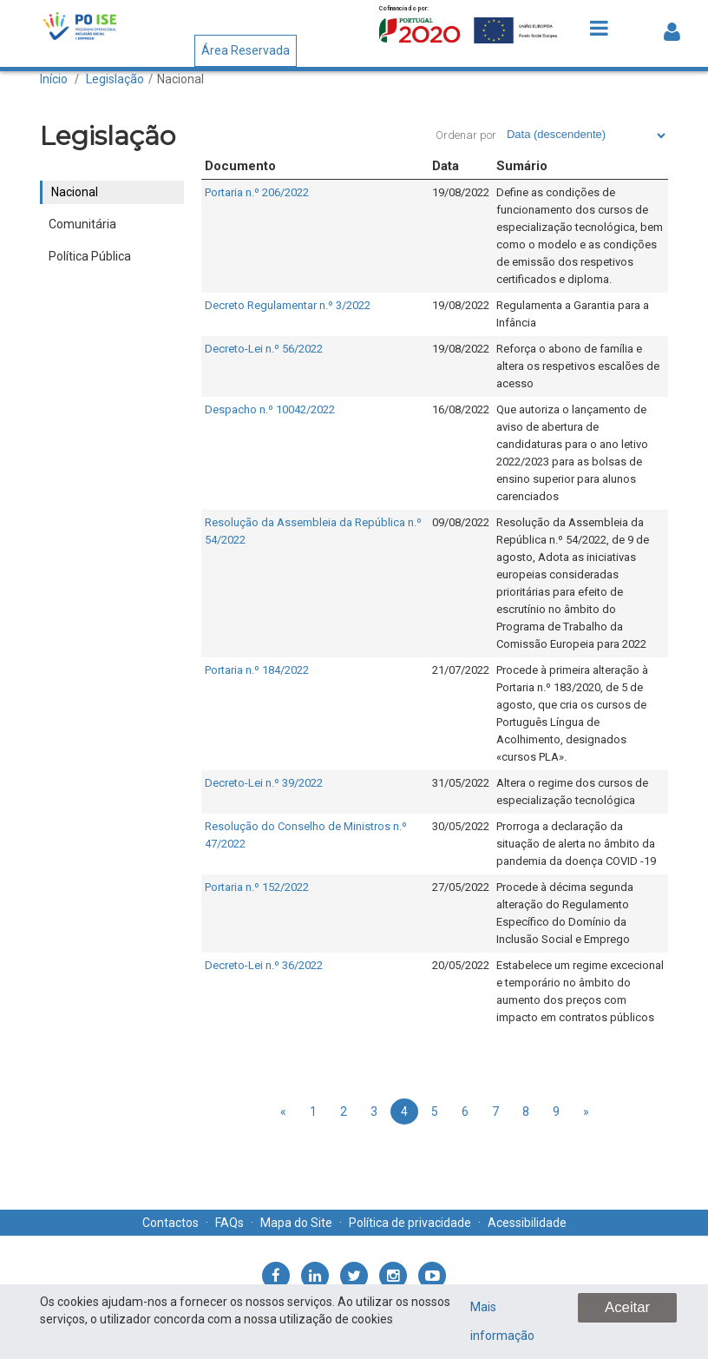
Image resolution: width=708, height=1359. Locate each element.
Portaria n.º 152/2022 (257, 887)
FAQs (229, 1223)
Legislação (115, 79)
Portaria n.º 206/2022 (257, 192)
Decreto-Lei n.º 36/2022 (264, 965)
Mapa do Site (296, 1223)
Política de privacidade (410, 1223)
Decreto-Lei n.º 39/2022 (264, 782)
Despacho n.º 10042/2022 (270, 409)
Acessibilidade (527, 1223)
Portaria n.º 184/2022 (257, 669)
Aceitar (627, 1307)
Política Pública (90, 256)
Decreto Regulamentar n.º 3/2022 (287, 305)
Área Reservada (245, 50)
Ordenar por (466, 135)
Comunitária (82, 224)
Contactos (170, 1223)
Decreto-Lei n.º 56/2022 (264, 348)
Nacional (180, 79)
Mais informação (502, 1321)
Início (54, 79)
